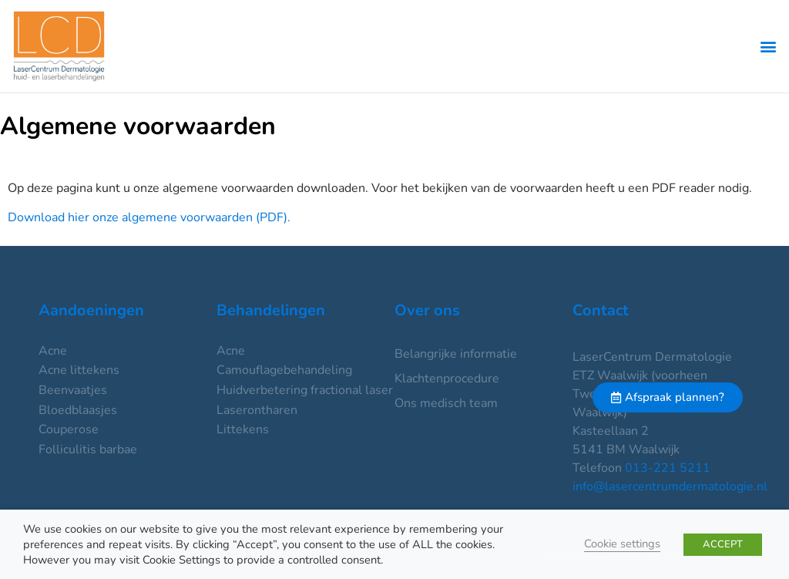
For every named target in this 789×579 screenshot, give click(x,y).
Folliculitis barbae (88, 449)
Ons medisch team (446, 403)
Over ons (427, 310)
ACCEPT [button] (723, 544)
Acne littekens (79, 370)
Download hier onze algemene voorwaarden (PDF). (149, 217)
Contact (600, 310)
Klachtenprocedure (446, 378)
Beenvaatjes (73, 390)
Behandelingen (271, 310)
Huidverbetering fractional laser (305, 390)
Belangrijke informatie (455, 353)
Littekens (243, 429)
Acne (53, 350)
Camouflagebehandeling (284, 370)
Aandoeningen (91, 310)
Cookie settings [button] (622, 543)
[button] (768, 46)
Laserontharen (257, 410)
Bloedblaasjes (78, 410)
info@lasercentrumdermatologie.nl (669, 486)
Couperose (69, 429)
